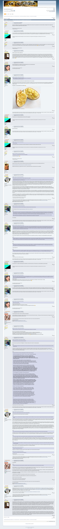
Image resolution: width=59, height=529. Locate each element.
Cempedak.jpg (14, 108)
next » (54, 17)
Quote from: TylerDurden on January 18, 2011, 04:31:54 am (19, 153)
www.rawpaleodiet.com (52, 10)
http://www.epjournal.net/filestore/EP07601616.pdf (41, 489)
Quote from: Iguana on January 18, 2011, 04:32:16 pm (18, 411)
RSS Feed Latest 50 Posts (52, 11)
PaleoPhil (6, 174)
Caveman (6, 161)
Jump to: (47, 521)
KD (5, 50)
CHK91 (6, 22)
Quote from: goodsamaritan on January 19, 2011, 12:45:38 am (19, 339)
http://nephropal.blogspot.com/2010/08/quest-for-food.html (33, 491)
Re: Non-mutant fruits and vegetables (18, 30)
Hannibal (6, 62)
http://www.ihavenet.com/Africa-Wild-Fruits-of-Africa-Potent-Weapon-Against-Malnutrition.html (30, 488)
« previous (52, 17)
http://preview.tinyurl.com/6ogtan (44, 200)
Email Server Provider (23, 320)
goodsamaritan (7, 311)
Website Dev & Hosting (17, 320)
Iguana (6, 74)
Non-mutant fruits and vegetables (18, 22)
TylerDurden (27, 16)
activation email (9, 9)
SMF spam (27, 523)
